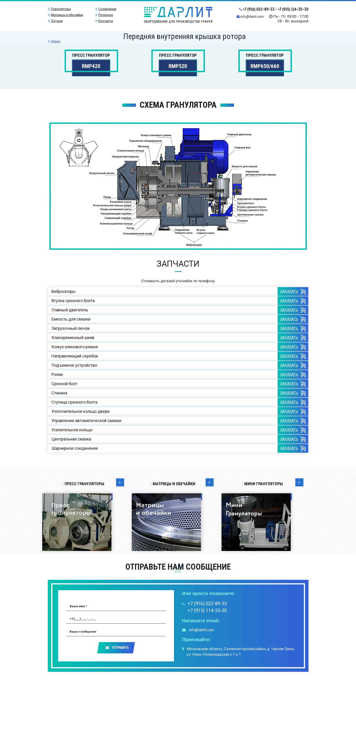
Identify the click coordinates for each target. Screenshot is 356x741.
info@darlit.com (250, 16)
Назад (54, 41)
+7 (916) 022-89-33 (257, 9)
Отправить (117, 647)
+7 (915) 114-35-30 (293, 9)
